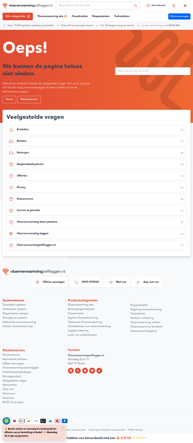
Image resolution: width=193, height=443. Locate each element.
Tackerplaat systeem (15, 309)
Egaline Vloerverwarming (83, 318)
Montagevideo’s (12, 376)
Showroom (9, 393)
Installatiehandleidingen (17, 372)
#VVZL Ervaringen (13, 402)
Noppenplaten (101, 16)
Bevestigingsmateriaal (81, 309)
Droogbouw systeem (15, 318)
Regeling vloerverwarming (146, 309)
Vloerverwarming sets (81, 305)
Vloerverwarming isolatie (145, 322)
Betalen (18, 141)
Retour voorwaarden (75, 430)
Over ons (8, 389)
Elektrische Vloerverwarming (85, 322)
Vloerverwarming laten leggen (21, 367)
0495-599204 (86, 282)
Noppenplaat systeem (16, 313)
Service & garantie (24, 211)
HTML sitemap (135, 430)
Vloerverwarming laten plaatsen (33, 222)
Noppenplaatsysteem (26, 164)
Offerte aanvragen (179, 16)
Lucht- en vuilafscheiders (82, 335)
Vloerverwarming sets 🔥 (52, 16)
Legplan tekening (78, 330)
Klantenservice (29, 99)
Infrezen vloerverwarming (17, 326)
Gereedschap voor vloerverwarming (89, 326)
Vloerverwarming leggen (29, 234)
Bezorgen (19, 153)
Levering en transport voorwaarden (107, 430)
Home (9, 99)
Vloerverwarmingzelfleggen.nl (32, 245)
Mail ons (117, 282)
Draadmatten (80, 16)
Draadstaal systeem (14, 305)
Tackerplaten (121, 16)
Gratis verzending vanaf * (162, 25)
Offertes (18, 176)
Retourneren (21, 199)
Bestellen (19, 130)
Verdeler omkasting (141, 318)
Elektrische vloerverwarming (19, 322)
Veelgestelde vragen (15, 381)
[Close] (62, 427)
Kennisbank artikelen (15, 359)
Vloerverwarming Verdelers (146, 326)
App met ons (147, 282)
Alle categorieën (18, 16)
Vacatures (8, 398)
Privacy (17, 188)
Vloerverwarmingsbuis (143, 331)
